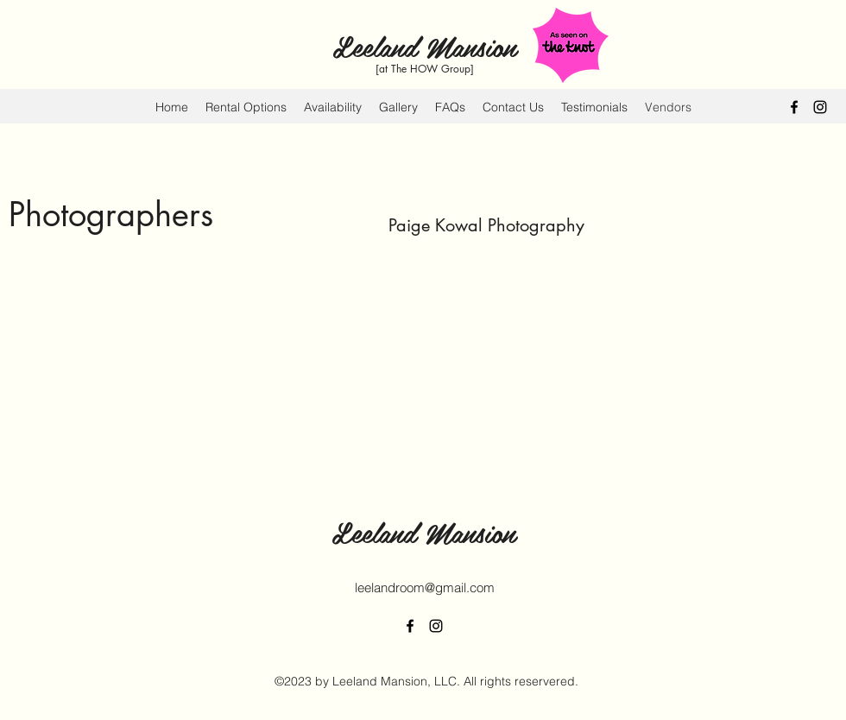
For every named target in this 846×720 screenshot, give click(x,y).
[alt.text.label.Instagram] (820, 107)
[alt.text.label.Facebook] (794, 107)
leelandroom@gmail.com (425, 587)
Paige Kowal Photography (486, 225)
